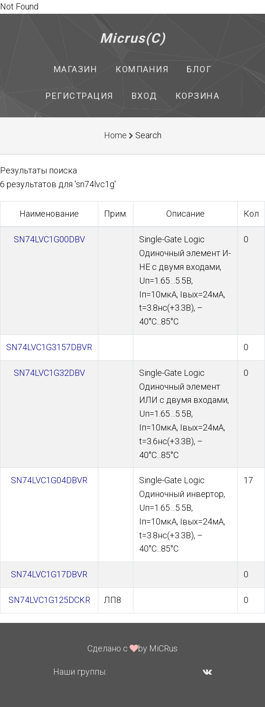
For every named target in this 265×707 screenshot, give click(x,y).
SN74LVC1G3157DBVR (49, 347)
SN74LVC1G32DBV (49, 373)
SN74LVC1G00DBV (49, 239)
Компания (142, 69)
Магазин (76, 69)
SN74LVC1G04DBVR (49, 480)
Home (115, 135)
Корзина (197, 96)
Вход (144, 96)
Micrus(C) (133, 38)
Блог (199, 69)
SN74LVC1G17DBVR (49, 574)
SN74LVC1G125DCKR (49, 600)
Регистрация (80, 96)
